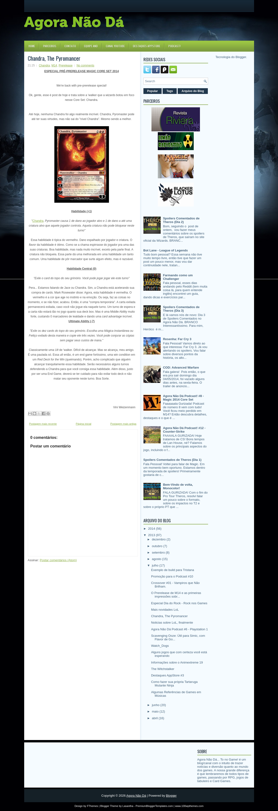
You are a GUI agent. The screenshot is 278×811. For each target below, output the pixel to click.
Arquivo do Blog (193, 91)
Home (31, 46)
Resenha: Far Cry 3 (177, 339)
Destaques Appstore (146, 46)
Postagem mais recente (43, 423)
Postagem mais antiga (123, 423)
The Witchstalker (162, 669)
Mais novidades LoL (165, 609)
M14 (54, 65)
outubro (157, 546)
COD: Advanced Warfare (181, 367)
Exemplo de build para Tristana (172, 570)
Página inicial (83, 423)
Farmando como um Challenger (178, 277)
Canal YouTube (115, 46)
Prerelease (66, 65)
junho (156, 705)
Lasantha (127, 806)
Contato (70, 46)
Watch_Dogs (160, 646)
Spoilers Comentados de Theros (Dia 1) (172, 460)
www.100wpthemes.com (189, 806)
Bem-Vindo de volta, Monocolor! (178, 486)
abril (155, 718)
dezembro (159, 539)
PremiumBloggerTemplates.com (154, 806)
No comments (85, 65)
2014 (152, 528)
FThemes (92, 806)
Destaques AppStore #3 (167, 675)
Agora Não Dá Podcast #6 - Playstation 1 (179, 629)
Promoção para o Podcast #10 (172, 576)
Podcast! (174, 46)
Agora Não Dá (136, 795)
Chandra (44, 65)
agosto (157, 559)
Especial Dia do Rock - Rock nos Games (179, 603)
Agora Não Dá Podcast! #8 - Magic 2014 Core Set (183, 397)
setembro (159, 552)
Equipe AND (91, 46)
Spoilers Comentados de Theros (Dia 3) (181, 308)
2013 (152, 535)
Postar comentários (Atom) (58, 560)
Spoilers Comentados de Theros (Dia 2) (181, 220)
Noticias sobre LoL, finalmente (172, 622)
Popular (152, 91)
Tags (169, 91)
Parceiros (49, 46)
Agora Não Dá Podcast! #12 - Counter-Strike (184, 429)
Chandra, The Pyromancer (54, 58)
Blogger (241, 57)
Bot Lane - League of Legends (165, 250)
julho (155, 565)
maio (155, 711)
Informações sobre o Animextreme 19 (177, 662)
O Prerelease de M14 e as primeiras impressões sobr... (176, 594)
